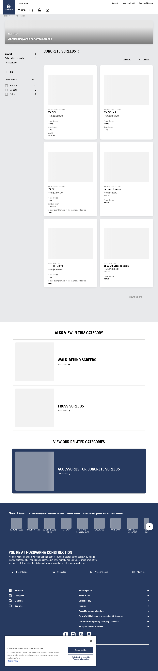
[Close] (91, 641)
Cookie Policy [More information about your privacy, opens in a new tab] (13, 661)
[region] (50, 650)
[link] (9, 7)
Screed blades (73, 513)
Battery (13, 85)
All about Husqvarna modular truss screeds (103, 513)
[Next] (149, 526)
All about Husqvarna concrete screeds (46, 513)
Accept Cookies (80, 650)
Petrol (12, 94)
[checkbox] (11, 85)
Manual (13, 89)
